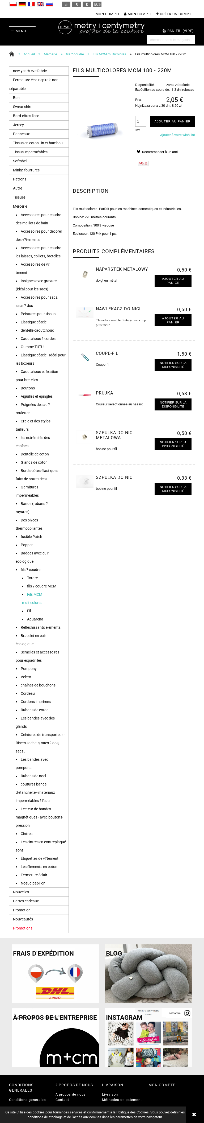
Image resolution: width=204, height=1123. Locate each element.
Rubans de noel (33, 776)
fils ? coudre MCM (41, 586)
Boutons (28, 388)
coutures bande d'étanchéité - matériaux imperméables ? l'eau (35, 792)
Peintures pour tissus (38, 314)
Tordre (32, 578)
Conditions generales (27, 1100)
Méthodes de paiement (122, 1100)
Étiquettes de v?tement (39, 858)
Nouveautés (23, 919)
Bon (16, 98)
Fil (29, 611)
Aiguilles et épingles (37, 396)
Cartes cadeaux (26, 901)
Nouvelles (21, 892)
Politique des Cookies (132, 1112)
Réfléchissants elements (41, 627)
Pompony (29, 669)
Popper (27, 545)
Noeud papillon (33, 883)
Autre (17, 188)
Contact (62, 1100)
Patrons (19, 179)
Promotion (22, 910)
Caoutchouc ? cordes (38, 338)
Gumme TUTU (32, 347)
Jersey (18, 125)
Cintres (26, 834)
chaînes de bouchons (38, 685)
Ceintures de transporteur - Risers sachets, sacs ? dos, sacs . (40, 743)
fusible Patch (31, 536)
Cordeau (28, 693)
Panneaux (21, 134)
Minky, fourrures (26, 170)
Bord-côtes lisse (26, 116)
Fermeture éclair (34, 875)
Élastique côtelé (33, 322)
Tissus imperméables (30, 152)
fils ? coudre (30, 569)
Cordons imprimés (36, 702)
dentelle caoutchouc (37, 330)
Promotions (22, 928)
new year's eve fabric (30, 71)
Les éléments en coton (39, 867)
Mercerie (20, 206)
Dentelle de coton (35, 454)
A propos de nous (71, 1094)
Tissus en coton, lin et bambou (38, 143)
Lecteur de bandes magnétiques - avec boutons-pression (39, 817)
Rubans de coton (35, 710)
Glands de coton (34, 462)
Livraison (110, 1094)
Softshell (20, 161)
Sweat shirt (22, 107)
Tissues (19, 197)
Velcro (26, 677)
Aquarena (35, 619)
